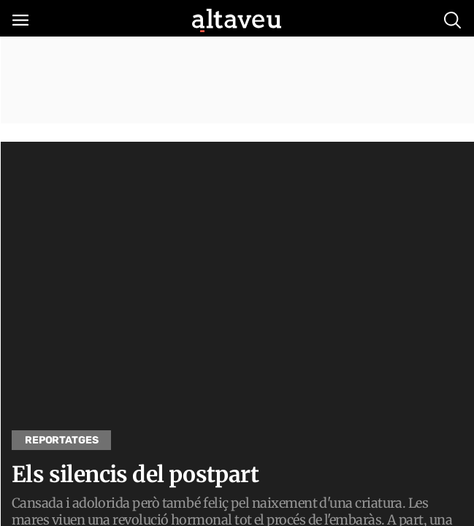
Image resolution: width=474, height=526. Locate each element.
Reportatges (61, 440)
